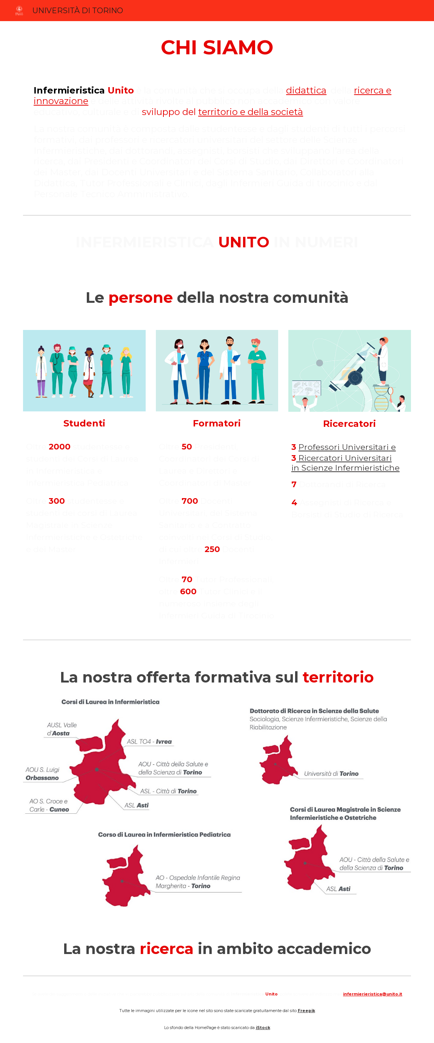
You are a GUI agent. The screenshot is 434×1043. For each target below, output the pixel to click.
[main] (217, 47)
